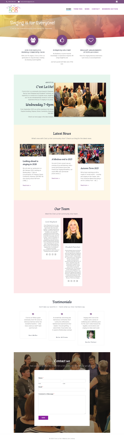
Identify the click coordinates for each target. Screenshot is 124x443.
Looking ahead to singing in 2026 (30, 163)
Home (68, 9)
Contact (96, 9)
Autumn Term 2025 (90, 168)
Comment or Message (46, 394)
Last (64, 384)
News (87, 9)
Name (40, 378)
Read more (26, 185)
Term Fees (78, 9)
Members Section (110, 9)
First (39, 384)
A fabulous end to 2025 (62, 159)
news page (38, 117)
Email (40, 387)
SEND (43, 418)
